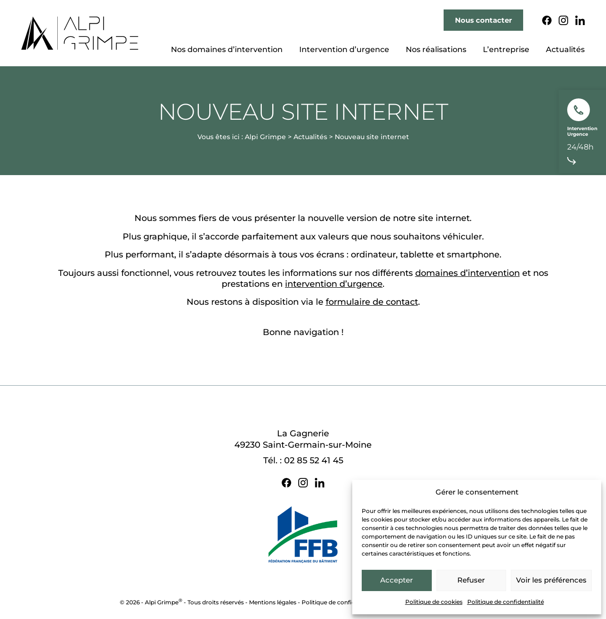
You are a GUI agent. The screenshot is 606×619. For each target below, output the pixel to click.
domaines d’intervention (467, 273)
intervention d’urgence (334, 284)
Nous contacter (483, 20)
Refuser (471, 579)
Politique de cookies (434, 601)
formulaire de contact (372, 302)
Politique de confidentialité (505, 601)
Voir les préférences (551, 579)
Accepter (396, 579)
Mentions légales (272, 602)
